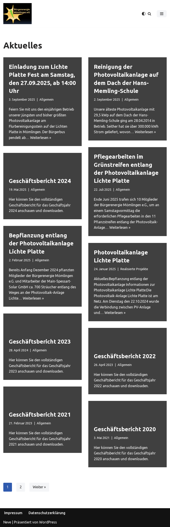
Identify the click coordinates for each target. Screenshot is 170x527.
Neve (7, 522)
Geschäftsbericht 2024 (40, 181)
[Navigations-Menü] (162, 13)
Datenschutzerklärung (47, 513)
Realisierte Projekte (134, 269)
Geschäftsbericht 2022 (125, 356)
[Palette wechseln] (143, 13)
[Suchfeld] (149, 13)
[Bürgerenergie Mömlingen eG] (17, 13)
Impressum (13, 513)
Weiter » (39, 487)
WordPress (48, 522)
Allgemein (46, 99)
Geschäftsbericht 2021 (40, 414)
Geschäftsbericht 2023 (40, 341)
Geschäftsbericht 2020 (125, 429)
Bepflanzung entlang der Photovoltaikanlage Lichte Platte (41, 243)
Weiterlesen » (40, 138)
